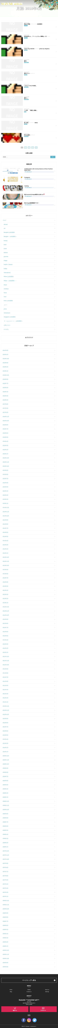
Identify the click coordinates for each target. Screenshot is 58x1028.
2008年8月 (5, 818)
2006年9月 (5, 913)
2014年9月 (5, 520)
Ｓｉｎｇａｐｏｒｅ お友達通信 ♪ (13, 321)
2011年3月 (5, 693)
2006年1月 (5, 946)
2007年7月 (5, 871)
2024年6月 (5, 350)
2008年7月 (5, 822)
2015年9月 (5, 470)
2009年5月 (5, 784)
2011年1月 (5, 702)
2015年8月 (5, 474)
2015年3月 (5, 495)
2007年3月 (5, 888)
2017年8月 (5, 404)
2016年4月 (5, 441)
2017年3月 (5, 408)
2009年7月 (5, 776)
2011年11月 (6, 660)
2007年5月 (5, 880)
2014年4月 (5, 540)
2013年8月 (5, 573)
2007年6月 (5, 875)
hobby (5, 268)
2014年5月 (5, 536)
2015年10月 (6, 466)
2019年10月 (6, 358)
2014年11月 (6, 511)
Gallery (29, 989)
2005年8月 (5, 966)
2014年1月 (5, 553)
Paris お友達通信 (8, 300)
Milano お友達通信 (9, 276)
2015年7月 (5, 478)
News (5, 292)
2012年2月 (5, 648)
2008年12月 (6, 801)
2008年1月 (5, 846)
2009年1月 (5, 797)
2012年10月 (6, 615)
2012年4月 (5, 640)
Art (4, 228)
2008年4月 (5, 834)
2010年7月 (5, 726)
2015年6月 (5, 482)
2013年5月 (5, 586)
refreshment (7, 313)
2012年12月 (6, 607)
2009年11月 (6, 760)
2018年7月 (5, 383)
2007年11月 (6, 855)
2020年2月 (5, 354)
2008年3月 (5, 838)
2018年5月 (5, 387)
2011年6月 (5, 681)
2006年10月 (6, 909)
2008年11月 (6, 805)
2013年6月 (5, 582)
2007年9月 (5, 863)
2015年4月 (5, 491)
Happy (5, 260)
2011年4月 (5, 689)
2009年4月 (5, 789)
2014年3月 (5, 544)
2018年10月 (6, 375)
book (5, 244)
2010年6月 (5, 731)
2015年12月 (6, 458)
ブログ (4, 220)
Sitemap (47, 991)
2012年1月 (5, 652)
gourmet (6, 256)
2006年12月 (6, 900)
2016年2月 (5, 449)
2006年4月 (5, 933)
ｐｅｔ (5, 304)
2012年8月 (5, 623)
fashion (6, 252)
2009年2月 (5, 793)
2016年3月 (5, 445)
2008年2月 (5, 842)
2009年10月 (6, 764)
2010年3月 (5, 743)
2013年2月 (5, 598)
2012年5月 (5, 635)
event (5, 248)
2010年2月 (5, 747)
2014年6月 (5, 532)
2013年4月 (5, 590)
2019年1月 (5, 371)
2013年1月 (5, 602)
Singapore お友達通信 (9, 317)
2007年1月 (5, 896)
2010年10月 (6, 714)
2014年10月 (6, 515)
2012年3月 (5, 644)
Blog (11, 991)
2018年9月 (5, 379)
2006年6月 (5, 925)
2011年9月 (5, 669)
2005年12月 (6, 950)
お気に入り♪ (7, 325)
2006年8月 (5, 917)
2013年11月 (6, 561)
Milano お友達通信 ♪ (10, 280)
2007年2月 (5, 892)
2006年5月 (5, 929)
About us (47, 989)
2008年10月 (6, 809)
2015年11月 (6, 462)
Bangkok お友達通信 (9, 232)
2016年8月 (5, 424)
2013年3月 (5, 594)
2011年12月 (6, 656)
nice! (5, 296)
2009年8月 (5, 772)
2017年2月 (5, 412)
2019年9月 (5, 362)
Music (5, 284)
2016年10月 (6, 420)
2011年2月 (5, 698)
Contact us (29, 991)
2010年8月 (5, 722)
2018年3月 (5, 396)
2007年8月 (5, 867)
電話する (15, 1010)
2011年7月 (5, 677)
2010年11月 (6, 710)
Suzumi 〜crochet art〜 (31, 1026)
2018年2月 (5, 400)
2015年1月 (5, 503)
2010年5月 (5, 735)
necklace (6, 288)
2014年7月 (5, 528)
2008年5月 (5, 830)
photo (5, 309)
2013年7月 (5, 578)
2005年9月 (5, 962)
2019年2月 (5, 367)
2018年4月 (5, 391)
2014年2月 (5, 549)
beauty (5, 240)
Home (11, 989)
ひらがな (6, 329)
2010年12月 (6, 706)
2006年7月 (5, 921)
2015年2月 (5, 499)
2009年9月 (5, 768)
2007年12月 (6, 851)
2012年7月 (5, 627)
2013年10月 (6, 565)
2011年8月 (5, 673)
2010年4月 (5, 739)
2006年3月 (5, 937)
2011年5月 (5, 685)
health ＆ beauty (8, 264)
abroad (6, 224)
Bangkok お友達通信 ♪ (10, 236)
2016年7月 (5, 429)
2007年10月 (6, 859)
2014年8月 (5, 524)
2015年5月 (5, 487)
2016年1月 (5, 453)
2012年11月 (6, 611)
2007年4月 (5, 884)
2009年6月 (5, 780)
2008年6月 (5, 826)
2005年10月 (6, 958)
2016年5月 (5, 437)
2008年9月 (5, 813)
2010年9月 (5, 718)
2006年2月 (5, 942)
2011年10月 (6, 664)
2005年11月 (6, 954)
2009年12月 (6, 755)
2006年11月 (6, 904)
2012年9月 (5, 619)
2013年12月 (6, 557)
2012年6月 (5, 631)
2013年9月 (5, 569)
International (7, 272)
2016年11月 (6, 416)
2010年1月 (5, 751)
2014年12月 (6, 507)
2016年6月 (5, 433)
